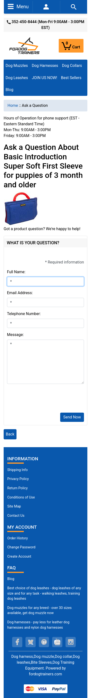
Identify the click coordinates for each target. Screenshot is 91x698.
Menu (18, 6)
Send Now (72, 417)
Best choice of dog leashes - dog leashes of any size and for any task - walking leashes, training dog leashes (44, 593)
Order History (17, 538)
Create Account (19, 556)
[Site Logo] (25, 45)
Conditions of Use (21, 497)
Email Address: (20, 292)
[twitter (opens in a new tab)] (30, 642)
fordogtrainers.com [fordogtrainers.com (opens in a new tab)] (45, 674)
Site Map (14, 506)
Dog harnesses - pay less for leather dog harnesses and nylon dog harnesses (38, 625)
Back (10, 434)
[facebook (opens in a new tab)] (17, 642)
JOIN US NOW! (44, 77)
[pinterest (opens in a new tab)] (44, 642)
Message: (15, 334)
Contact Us (16, 516)
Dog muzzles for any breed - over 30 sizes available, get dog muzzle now (39, 610)
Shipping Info (17, 470)
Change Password (21, 547)
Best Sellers (71, 77)
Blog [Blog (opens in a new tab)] (9, 89)
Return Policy (17, 488)
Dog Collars (72, 65)
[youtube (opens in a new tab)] (57, 642)
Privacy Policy (18, 479)
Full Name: (16, 272)
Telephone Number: (24, 313)
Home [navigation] (13, 105)
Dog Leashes (17, 77)
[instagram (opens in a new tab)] (70, 642)
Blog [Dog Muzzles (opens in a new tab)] (10, 579)
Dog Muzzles (17, 65)
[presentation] (44, 399)
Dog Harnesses (45, 65)
